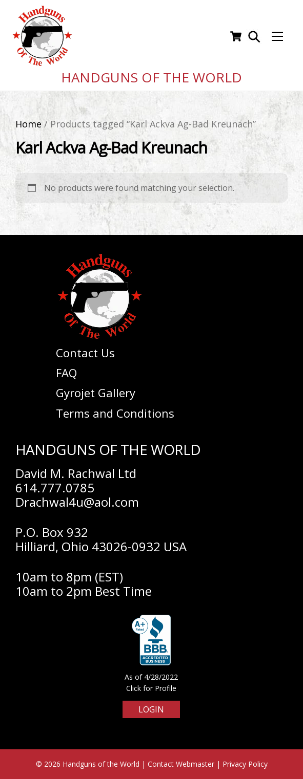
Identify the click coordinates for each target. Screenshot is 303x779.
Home (28, 124)
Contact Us (85, 352)
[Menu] (277, 36)
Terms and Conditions (115, 413)
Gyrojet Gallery (95, 392)
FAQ (66, 372)
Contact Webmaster (181, 764)
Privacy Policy (245, 764)
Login (151, 709)
